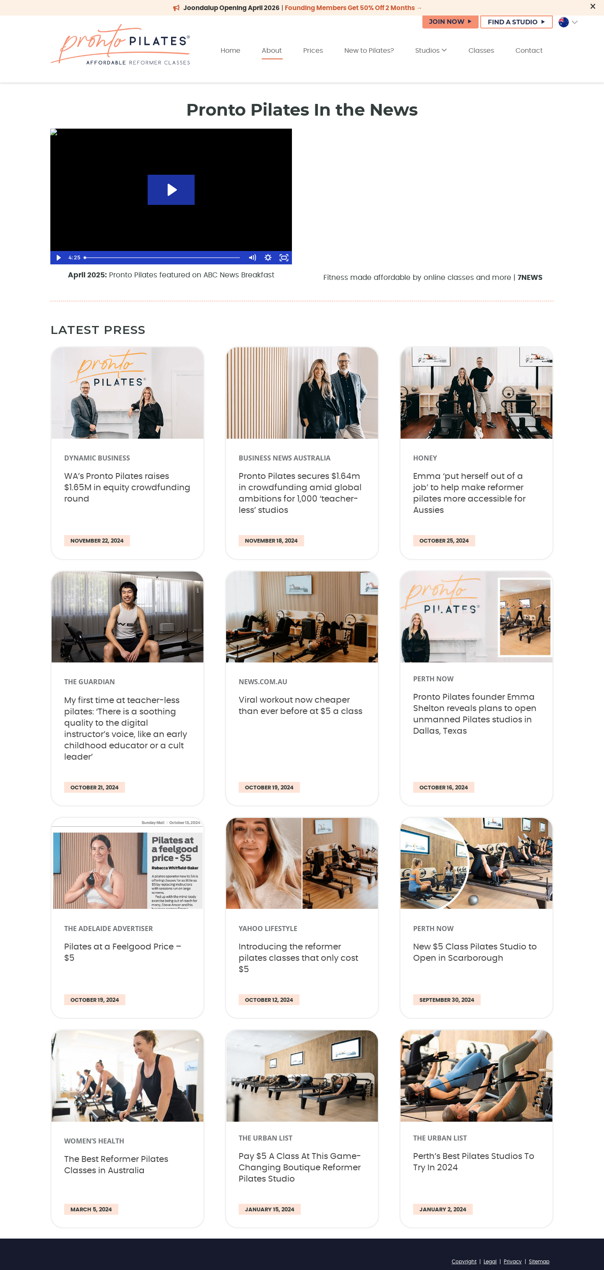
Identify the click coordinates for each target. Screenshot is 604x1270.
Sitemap (539, 1261)
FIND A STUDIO (513, 22)
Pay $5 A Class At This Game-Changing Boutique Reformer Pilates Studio (300, 1167)
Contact (529, 50)
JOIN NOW (446, 22)
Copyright (464, 1261)
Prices (313, 50)
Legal (490, 1261)
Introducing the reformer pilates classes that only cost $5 (298, 958)
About (272, 50)
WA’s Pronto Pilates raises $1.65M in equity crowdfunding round (127, 487)
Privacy (513, 1261)
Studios (431, 50)
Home (230, 50)
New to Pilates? (369, 50)
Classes (481, 50)
